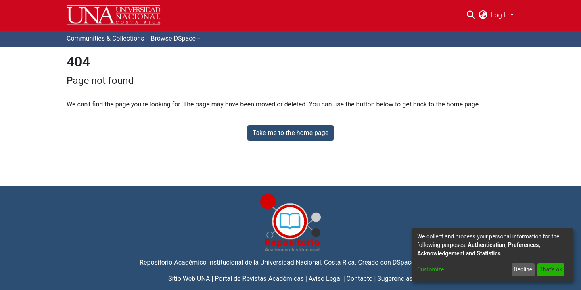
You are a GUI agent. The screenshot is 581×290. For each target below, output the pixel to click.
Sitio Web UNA (189, 278)
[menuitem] (483, 15)
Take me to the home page (291, 133)
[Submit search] (471, 15)
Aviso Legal (325, 278)
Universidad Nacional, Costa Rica (307, 262)
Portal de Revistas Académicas (259, 278)
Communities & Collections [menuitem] (105, 38)
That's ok (550, 269)
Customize (430, 269)
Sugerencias (395, 278)
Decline (523, 269)
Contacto (360, 278)
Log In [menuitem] (500, 15)
